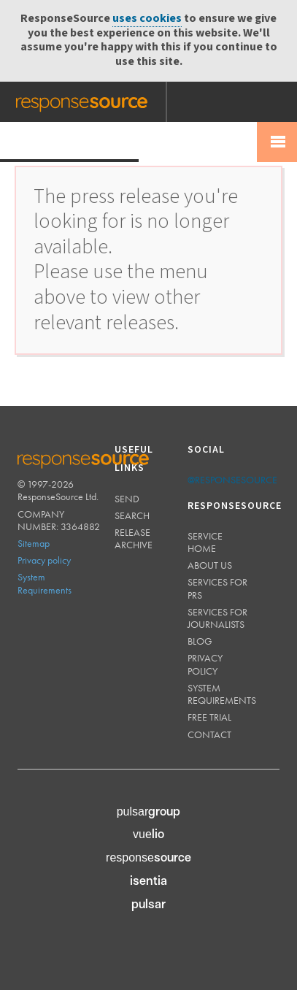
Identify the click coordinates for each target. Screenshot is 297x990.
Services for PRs (217, 588)
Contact (209, 734)
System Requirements (45, 583)
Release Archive (134, 538)
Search (132, 515)
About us (210, 565)
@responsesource (232, 479)
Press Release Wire (69, 141)
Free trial (209, 717)
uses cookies (147, 18)
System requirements (222, 694)
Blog (200, 641)
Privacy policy (44, 560)
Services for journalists (217, 618)
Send (127, 498)
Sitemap (34, 543)
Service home (205, 542)
